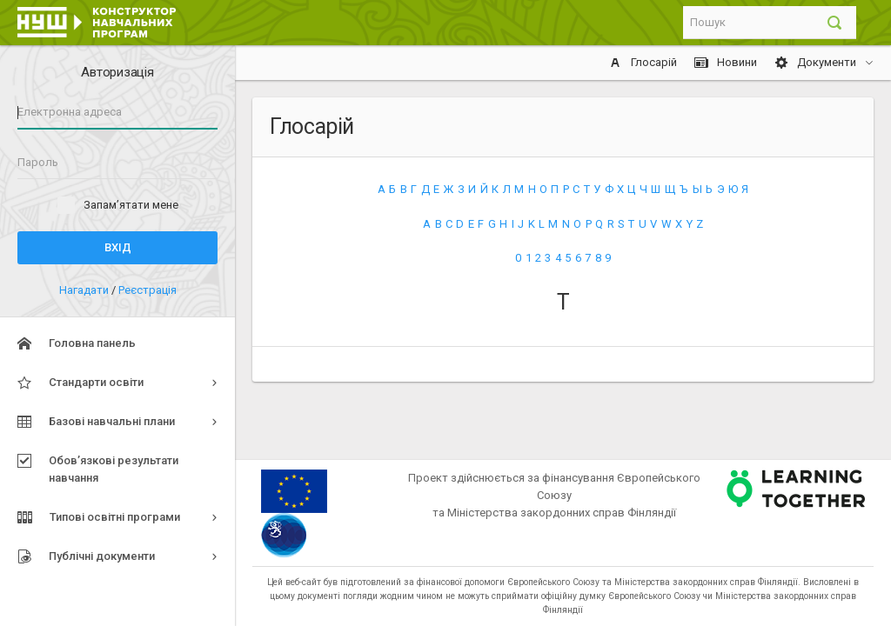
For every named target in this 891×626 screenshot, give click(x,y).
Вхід (117, 247)
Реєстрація (147, 289)
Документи (816, 63)
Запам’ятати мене (131, 204)
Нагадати (85, 289)
